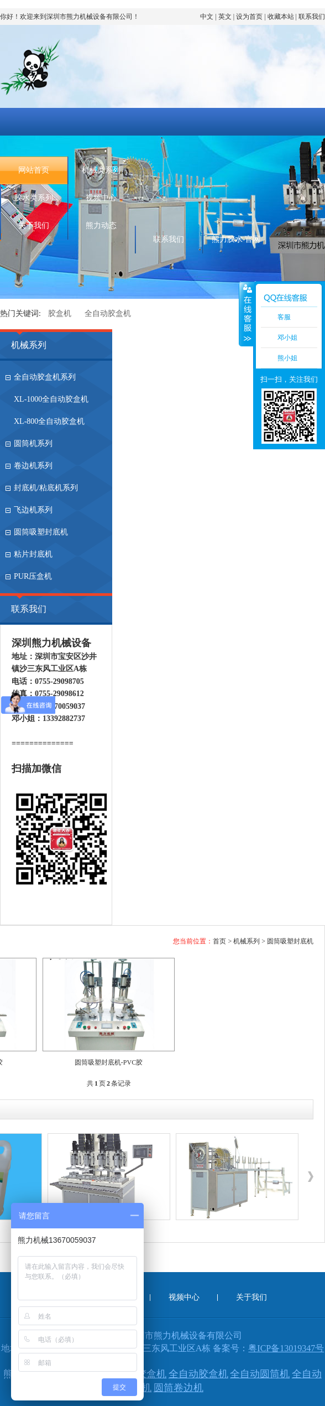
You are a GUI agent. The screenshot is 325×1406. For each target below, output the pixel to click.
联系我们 (311, 16)
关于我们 (33, 225)
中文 (206, 16)
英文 (225, 16)
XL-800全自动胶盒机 (49, 421)
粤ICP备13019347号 (286, 1348)
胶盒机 (59, 313)
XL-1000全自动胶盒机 (51, 399)
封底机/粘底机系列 (46, 488)
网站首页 (33, 170)
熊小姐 (287, 358)
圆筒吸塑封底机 (41, 532)
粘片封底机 (33, 554)
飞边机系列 (33, 510)
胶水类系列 (33, 198)
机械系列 (28, 345)
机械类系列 (101, 170)
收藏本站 (281, 16)
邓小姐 (287, 337)
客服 (284, 317)
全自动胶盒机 (108, 313)
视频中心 (101, 198)
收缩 (246, 313)
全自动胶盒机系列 (45, 377)
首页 (219, 941)
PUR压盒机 (33, 576)
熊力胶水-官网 (236, 239)
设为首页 (249, 16)
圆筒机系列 (33, 443)
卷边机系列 (33, 465)
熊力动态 (101, 225)
